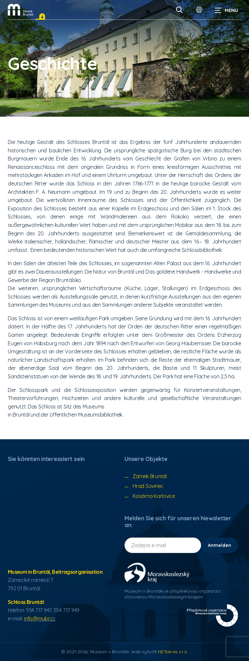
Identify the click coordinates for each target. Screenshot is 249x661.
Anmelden (219, 545)
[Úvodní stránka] (20, 10)
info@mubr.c (38, 618)
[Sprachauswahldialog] (199, 9)
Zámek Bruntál (150, 476)
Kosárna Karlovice (154, 496)
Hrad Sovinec (148, 486)
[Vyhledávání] (179, 9)
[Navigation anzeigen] (226, 9)
